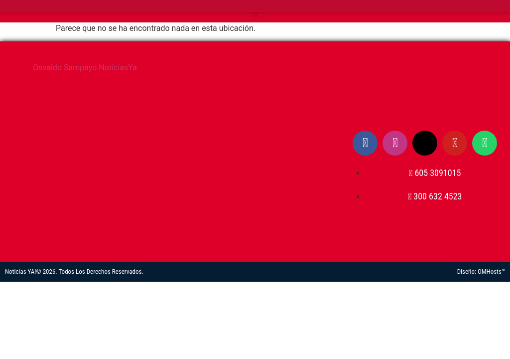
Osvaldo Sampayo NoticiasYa (85, 67)
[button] (255, 14)
